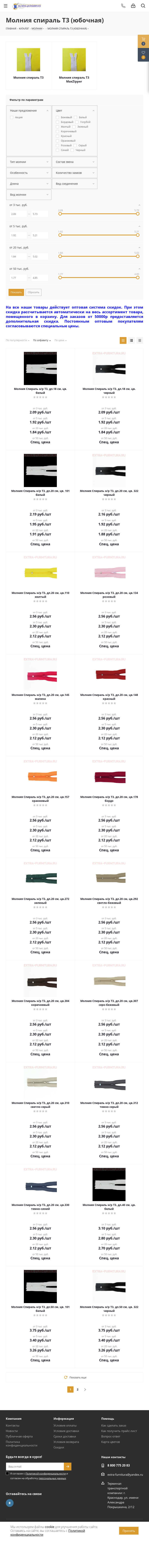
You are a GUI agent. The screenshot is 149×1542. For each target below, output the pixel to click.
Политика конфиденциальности (21, 1443)
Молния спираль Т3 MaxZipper (74, 79)
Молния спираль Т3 (28, 77)
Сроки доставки (65, 1436)
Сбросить (33, 292)
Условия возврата (66, 1442)
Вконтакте (10, 1503)
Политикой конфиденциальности (45, 1473)
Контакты (12, 1425)
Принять (129, 1531)
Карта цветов (110, 1442)
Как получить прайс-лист (119, 1431)
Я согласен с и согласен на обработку (39, 1476)
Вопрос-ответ (110, 1436)
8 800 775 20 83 (118, 1465)
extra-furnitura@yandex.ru (125, 1474)
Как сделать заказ (113, 1425)
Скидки (59, 1447)
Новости (12, 1431)
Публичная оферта (19, 1436)
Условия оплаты (65, 1425)
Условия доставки (66, 1431)
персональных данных (52, 1478)
